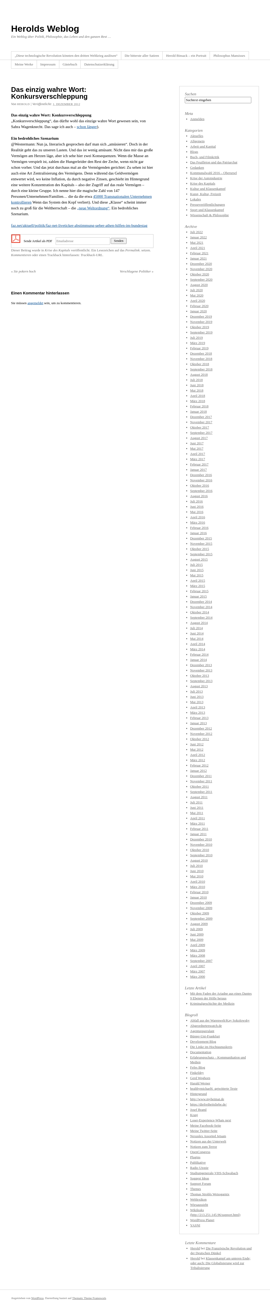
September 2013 (201, 681)
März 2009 (197, 950)
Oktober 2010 (199, 850)
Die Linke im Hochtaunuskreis (211, 1047)
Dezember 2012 (201, 728)
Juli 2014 (196, 628)
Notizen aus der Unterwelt (208, 1141)
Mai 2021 (196, 242)
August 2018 (199, 375)
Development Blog (203, 1041)
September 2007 (201, 961)
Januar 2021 (198, 258)
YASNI (195, 1225)
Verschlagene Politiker (136, 271)
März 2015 (197, 586)
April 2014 (197, 644)
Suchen (190, 94)
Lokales (195, 199)
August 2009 (199, 924)
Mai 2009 (196, 940)
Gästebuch (70, 64)
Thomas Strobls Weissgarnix (209, 1194)
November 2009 (201, 908)
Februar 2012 (199, 765)
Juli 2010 (196, 866)
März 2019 (197, 343)
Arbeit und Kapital (203, 146)
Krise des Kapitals (57, 250)
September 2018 (201, 369)
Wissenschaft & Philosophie (209, 215)
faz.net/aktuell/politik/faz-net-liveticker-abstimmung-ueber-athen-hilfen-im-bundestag (79, 225)
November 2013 (201, 670)
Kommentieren (21, 255)
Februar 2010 (199, 892)
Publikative (198, 1162)
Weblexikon (198, 1199)
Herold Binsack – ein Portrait (186, 56)
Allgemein (197, 141)
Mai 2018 (196, 390)
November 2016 (201, 480)
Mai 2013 (196, 702)
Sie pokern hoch (23, 271)
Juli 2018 (196, 380)
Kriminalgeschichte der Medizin (212, 1003)
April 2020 (197, 301)
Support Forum (200, 1184)
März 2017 (197, 459)
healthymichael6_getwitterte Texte (214, 1088)
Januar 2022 (198, 237)
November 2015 (201, 544)
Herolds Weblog (45, 28)
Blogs (194, 152)
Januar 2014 (198, 660)
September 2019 (201, 332)
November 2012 (201, 734)
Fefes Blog (197, 1067)
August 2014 (199, 623)
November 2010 (201, 845)
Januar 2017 (198, 470)
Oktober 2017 (199, 427)
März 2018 (197, 401)
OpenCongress (200, 1152)
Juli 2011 (196, 802)
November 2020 (201, 269)
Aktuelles (196, 136)
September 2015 (201, 554)
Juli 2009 (196, 929)
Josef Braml (198, 1110)
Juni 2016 (197, 507)
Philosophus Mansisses (229, 56)
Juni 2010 (197, 871)
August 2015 (199, 559)
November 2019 (201, 322)
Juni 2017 (197, 443)
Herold (23, 104)
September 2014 (201, 617)
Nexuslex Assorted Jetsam (208, 1136)
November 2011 (201, 781)
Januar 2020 (198, 311)
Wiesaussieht (199, 1205)
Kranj (194, 1115)
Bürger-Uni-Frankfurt (205, 1036)
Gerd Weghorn (200, 1078)
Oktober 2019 (199, 327)
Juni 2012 (197, 744)
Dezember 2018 (201, 353)
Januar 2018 (198, 411)
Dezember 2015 (201, 538)
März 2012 (197, 760)
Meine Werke (24, 64)
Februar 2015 (199, 591)
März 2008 (197, 955)
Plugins (195, 1157)
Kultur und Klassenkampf (207, 189)
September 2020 (201, 279)
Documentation (200, 1052)
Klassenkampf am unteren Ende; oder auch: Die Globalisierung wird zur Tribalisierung (220, 1263)
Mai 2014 (196, 639)
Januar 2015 (198, 596)
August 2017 (199, 438)
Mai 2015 (196, 575)
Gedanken (197, 168)
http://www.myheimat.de (207, 1099)
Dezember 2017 (201, 417)
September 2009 (201, 918)
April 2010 (197, 881)
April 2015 (197, 580)
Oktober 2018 (199, 364)
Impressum (48, 64)
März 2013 (197, 712)
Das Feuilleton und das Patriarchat (213, 162)
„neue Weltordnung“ (93, 208)
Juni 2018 (197, 385)
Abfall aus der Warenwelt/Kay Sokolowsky (219, 1020)
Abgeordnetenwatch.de (206, 1026)
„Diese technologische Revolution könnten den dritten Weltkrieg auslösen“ (66, 56)
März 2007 (197, 971)
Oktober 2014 (199, 612)
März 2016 (197, 522)
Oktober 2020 (199, 274)
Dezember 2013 (201, 665)
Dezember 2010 (201, 839)
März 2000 (197, 977)
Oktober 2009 (199, 913)
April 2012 (197, 755)
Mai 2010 (196, 876)
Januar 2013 (198, 723)
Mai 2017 (196, 448)
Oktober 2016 (199, 485)
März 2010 (197, 887)
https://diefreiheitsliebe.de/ (208, 1104)
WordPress (37, 1298)
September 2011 (201, 792)
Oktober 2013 (199, 676)
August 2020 (199, 285)
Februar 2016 (199, 528)
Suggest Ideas (199, 1178)
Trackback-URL (91, 255)
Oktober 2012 (199, 739)
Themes (195, 1189)
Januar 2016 (198, 533)
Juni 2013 (197, 697)
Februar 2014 (199, 654)
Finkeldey (197, 1073)
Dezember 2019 (201, 316)
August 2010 (199, 860)
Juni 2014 (197, 633)
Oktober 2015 (199, 549)
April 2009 (197, 945)
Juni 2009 (197, 934)
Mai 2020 (196, 295)
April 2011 (197, 818)
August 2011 (199, 797)
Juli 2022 (196, 232)
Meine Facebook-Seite (205, 1125)
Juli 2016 (196, 501)
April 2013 (197, 707)
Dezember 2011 (201, 776)
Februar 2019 (199, 348)
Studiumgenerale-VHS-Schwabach (214, 1173)
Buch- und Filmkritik (204, 157)
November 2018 (201, 359)
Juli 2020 (196, 290)
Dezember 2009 (201, 903)
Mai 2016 (196, 512)
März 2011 (197, 823)
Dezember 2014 (201, 602)
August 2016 (199, 496)
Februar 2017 (199, 464)
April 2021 (197, 248)
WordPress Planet (202, 1220)
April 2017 (197, 454)
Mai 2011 (196, 813)
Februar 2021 (199, 253)
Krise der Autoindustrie (206, 178)
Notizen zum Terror (203, 1147)
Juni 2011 (196, 808)
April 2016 (197, 517)
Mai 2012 (196, 749)
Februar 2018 (199, 406)
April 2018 (197, 396)
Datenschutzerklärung (99, 64)
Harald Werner (200, 1083)
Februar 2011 (199, 829)
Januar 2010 (198, 897)
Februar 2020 (199, 306)
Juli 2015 (196, 565)
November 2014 (201, 607)
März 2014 (197, 649)
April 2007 (197, 966)
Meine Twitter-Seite (204, 1131)
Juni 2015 (197, 570)
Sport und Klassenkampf (207, 210)
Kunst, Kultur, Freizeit (205, 194)
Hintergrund (198, 1094)
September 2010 (201, 855)
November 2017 (201, 422)
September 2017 (201, 433)
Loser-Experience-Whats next (210, 1120)
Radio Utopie (199, 1168)
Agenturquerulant (202, 1031)
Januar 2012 (198, 771)
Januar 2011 (198, 834)
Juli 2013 (196, 691)
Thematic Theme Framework (89, 1298)
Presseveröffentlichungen (207, 204)
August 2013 (199, 686)
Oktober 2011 (199, 786)
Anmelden (197, 119)
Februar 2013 (199, 718)
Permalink (132, 250)
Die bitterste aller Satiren (142, 56)
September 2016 (201, 491)
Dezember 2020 (201, 264)
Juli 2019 (196, 338)
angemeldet (35, 303)
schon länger (87, 127)
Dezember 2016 (201, 475)
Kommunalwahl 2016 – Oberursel (213, 173)
